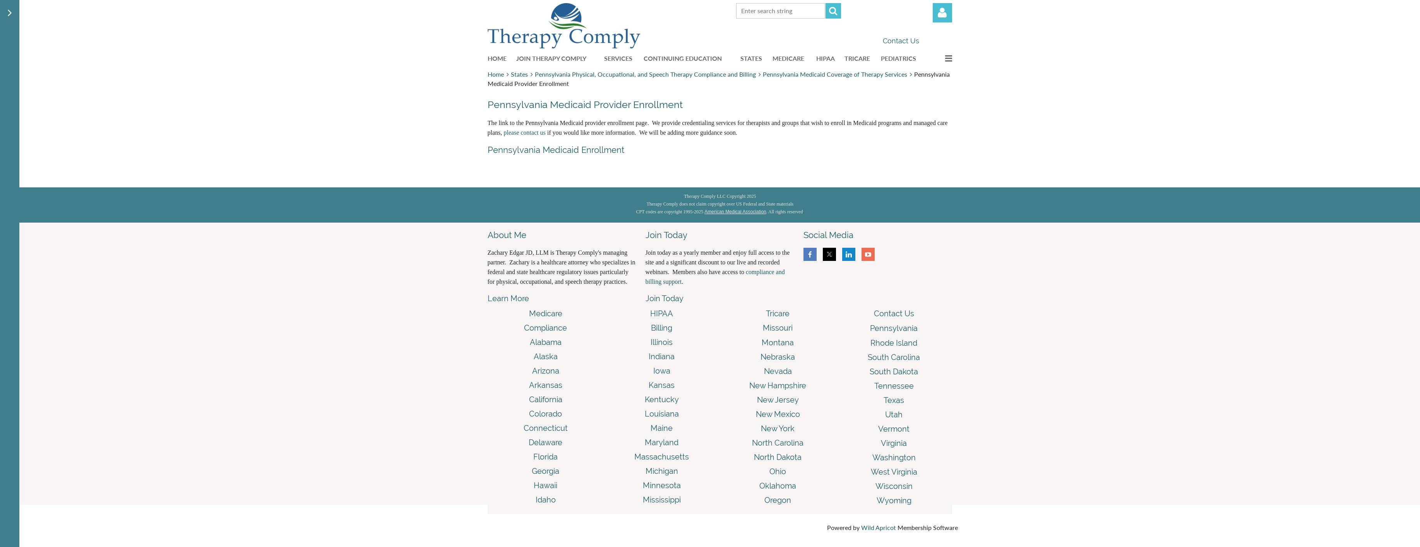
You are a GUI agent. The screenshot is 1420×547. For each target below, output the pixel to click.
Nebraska (778, 357)
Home (496, 74)
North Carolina (777, 443)
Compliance (545, 328)
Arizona (545, 371)
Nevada (778, 371)
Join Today (664, 298)
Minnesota (662, 485)
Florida (545, 456)
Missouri (778, 328)
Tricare (778, 313)
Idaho (546, 499)
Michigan (662, 471)
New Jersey (778, 400)
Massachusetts (661, 456)
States (519, 74)
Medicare (545, 313)
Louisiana (662, 413)
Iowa (661, 371)
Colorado (545, 413)
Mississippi (662, 499)
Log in (942, 12)
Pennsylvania (894, 328)
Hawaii (545, 485)
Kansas (662, 385)
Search (833, 11)
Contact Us (901, 41)
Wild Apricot (878, 527)
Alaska (546, 356)
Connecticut (546, 428)
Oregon (777, 500)
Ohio (777, 471)
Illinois (662, 342)
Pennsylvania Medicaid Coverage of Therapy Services (835, 74)
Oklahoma (777, 485)
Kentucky (662, 399)
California (545, 399)
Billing (661, 328)
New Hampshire (777, 385)
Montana (778, 342)
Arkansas (545, 385)
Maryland (661, 442)
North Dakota (778, 457)
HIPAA (661, 313)
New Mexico (778, 414)
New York (778, 428)
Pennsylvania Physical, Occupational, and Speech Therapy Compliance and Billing (645, 74)
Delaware (545, 442)
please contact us (524, 132)
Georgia (545, 471)
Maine (662, 428)
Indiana (662, 356)
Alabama (546, 342)
